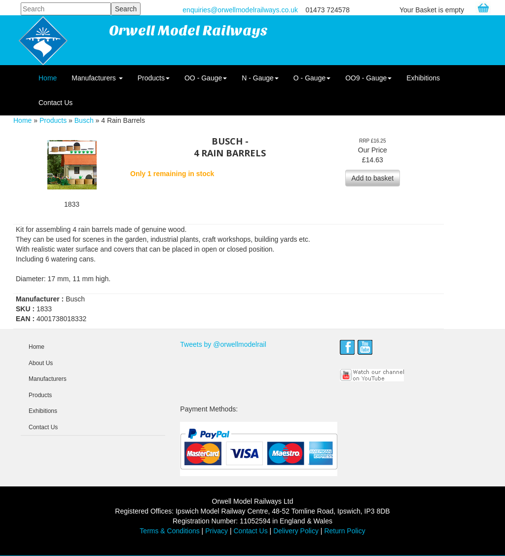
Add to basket (373, 178)
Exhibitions (423, 78)
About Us (41, 363)
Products (154, 78)
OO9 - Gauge (368, 78)
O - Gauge (311, 78)
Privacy (216, 531)
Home (47, 78)
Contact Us (55, 103)
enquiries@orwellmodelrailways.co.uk (240, 10)
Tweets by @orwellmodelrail (223, 344)
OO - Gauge (205, 78)
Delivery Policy (296, 531)
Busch (84, 120)
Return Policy (344, 531)
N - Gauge (260, 78)
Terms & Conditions (169, 531)
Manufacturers (97, 78)
